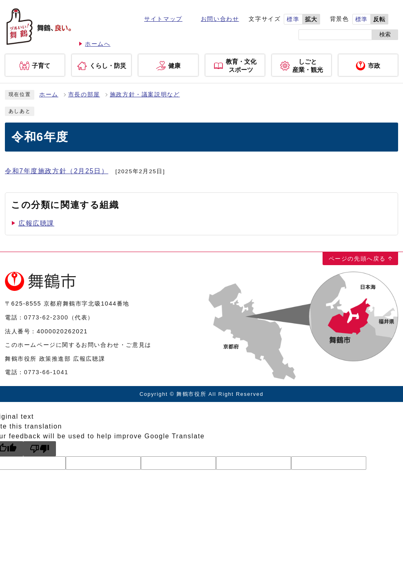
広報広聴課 (36, 223)
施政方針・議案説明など (145, 95)
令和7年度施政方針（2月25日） (56, 170)
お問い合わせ (220, 19)
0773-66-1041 (46, 372)
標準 (293, 19)
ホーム (48, 95)
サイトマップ (163, 19)
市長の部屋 (84, 95)
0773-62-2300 (46, 317)
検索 (385, 34)
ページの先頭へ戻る (357, 258)
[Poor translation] (39, 448)
